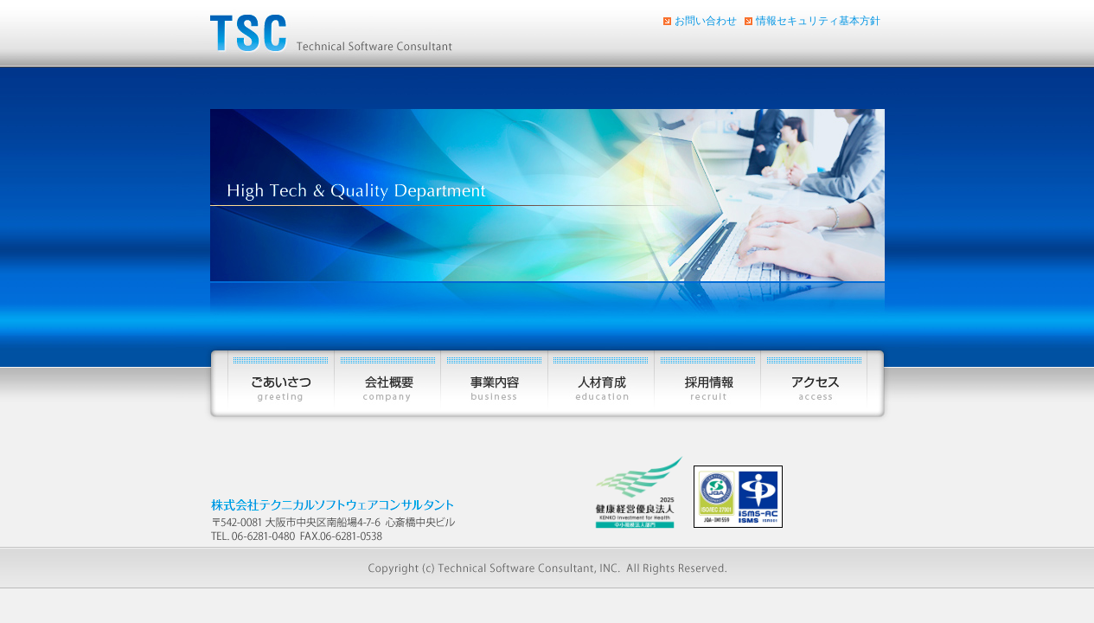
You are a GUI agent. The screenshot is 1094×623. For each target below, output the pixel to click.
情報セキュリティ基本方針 (818, 21)
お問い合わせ (706, 21)
